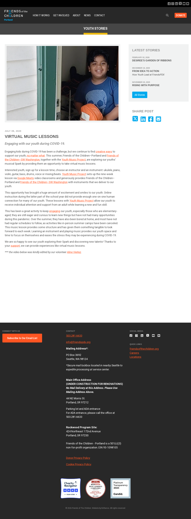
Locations (135, 358)
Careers (134, 354)
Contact (99, 15)
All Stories (140, 95)
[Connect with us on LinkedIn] (175, 3)
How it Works (41, 15)
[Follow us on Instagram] (171, 3)
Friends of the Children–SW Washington (44, 182)
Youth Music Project (74, 159)
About (76, 15)
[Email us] (187, 3)
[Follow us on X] (179, 3)
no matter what (36, 155)
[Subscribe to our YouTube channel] (183, 3)
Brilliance (105, 508)
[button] (165, 15)
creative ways (104, 151)
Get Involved (61, 15)
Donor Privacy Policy (78, 457)
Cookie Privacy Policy (78, 464)
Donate (179, 15)
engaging (54, 211)
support (15, 245)
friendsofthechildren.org (144, 350)
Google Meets (25, 178)
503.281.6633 (74, 335)
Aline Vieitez (74, 252)
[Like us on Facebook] (166, 3)
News (87, 15)
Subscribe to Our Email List (22, 338)
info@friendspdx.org (78, 342)
